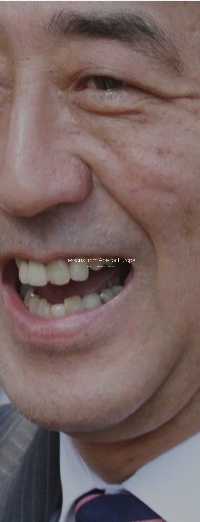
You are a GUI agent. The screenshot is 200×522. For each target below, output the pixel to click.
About (112, 6)
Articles (83, 6)
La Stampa (110, 267)
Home (72, 6)
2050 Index (98, 6)
